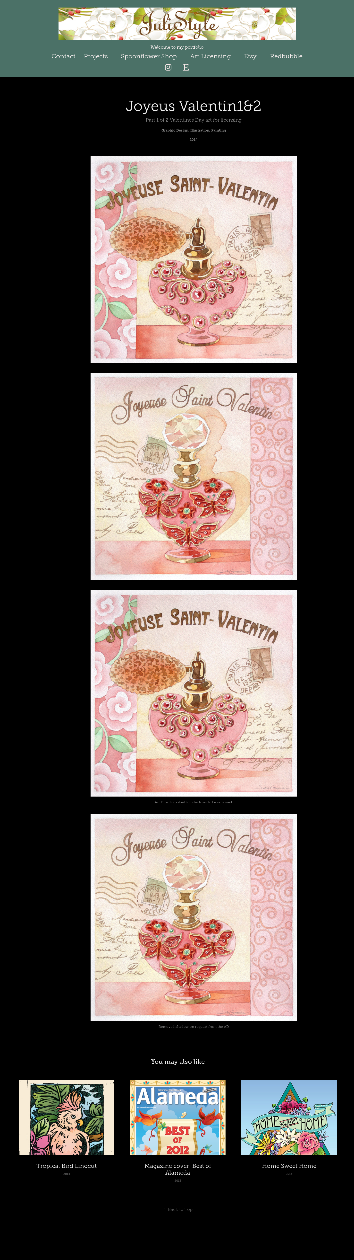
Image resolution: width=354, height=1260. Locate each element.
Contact (63, 56)
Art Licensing (210, 56)
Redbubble (286, 56)
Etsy (250, 56)
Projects (96, 56)
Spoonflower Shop (149, 56)
